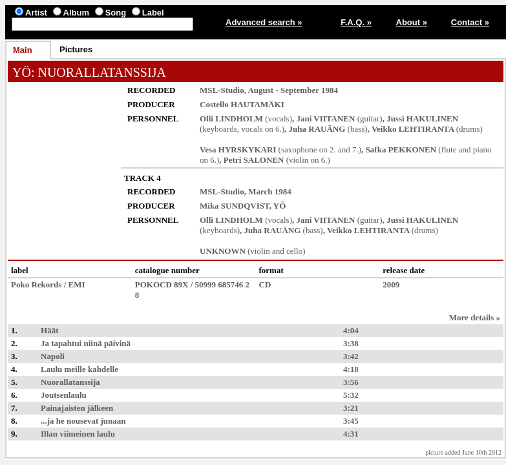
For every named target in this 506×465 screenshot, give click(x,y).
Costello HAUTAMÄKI (242, 104)
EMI (77, 284)
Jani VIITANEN (326, 118)
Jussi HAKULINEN (422, 118)
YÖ (21, 72)
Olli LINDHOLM (231, 118)
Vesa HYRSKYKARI (238, 149)
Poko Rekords (36, 284)
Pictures (75, 49)
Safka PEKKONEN (401, 149)
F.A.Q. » (356, 22)
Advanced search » (264, 22)
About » (411, 22)
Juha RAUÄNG (317, 129)
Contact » (470, 22)
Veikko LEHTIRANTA (413, 129)
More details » (474, 317)
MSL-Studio (222, 90)
